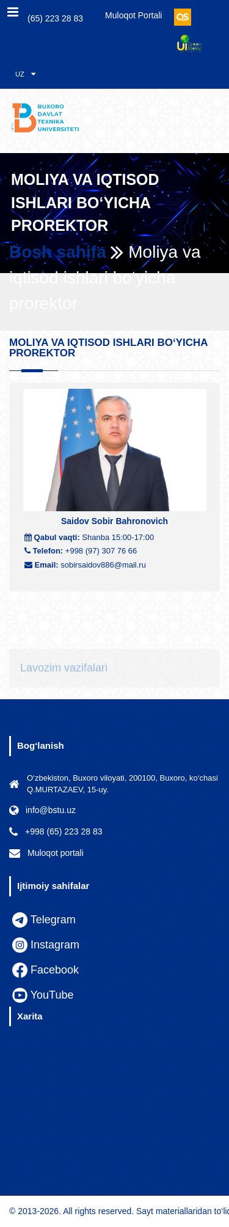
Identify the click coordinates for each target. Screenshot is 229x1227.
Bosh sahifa (57, 251)
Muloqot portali (133, 15)
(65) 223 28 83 (48, 17)
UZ (25, 74)
